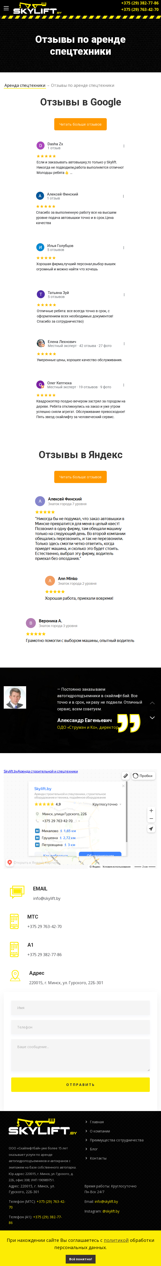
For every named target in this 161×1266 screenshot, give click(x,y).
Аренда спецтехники (24, 85)
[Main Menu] (6, 8)
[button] (152, 717)
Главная (97, 1122)
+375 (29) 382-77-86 (140, 3)
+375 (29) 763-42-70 (140, 9)
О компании (100, 1131)
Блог (94, 1149)
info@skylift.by (106, 1201)
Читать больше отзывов (80, 124)
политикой (116, 1240)
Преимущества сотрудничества (117, 1140)
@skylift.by (111, 1211)
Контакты (98, 1158)
